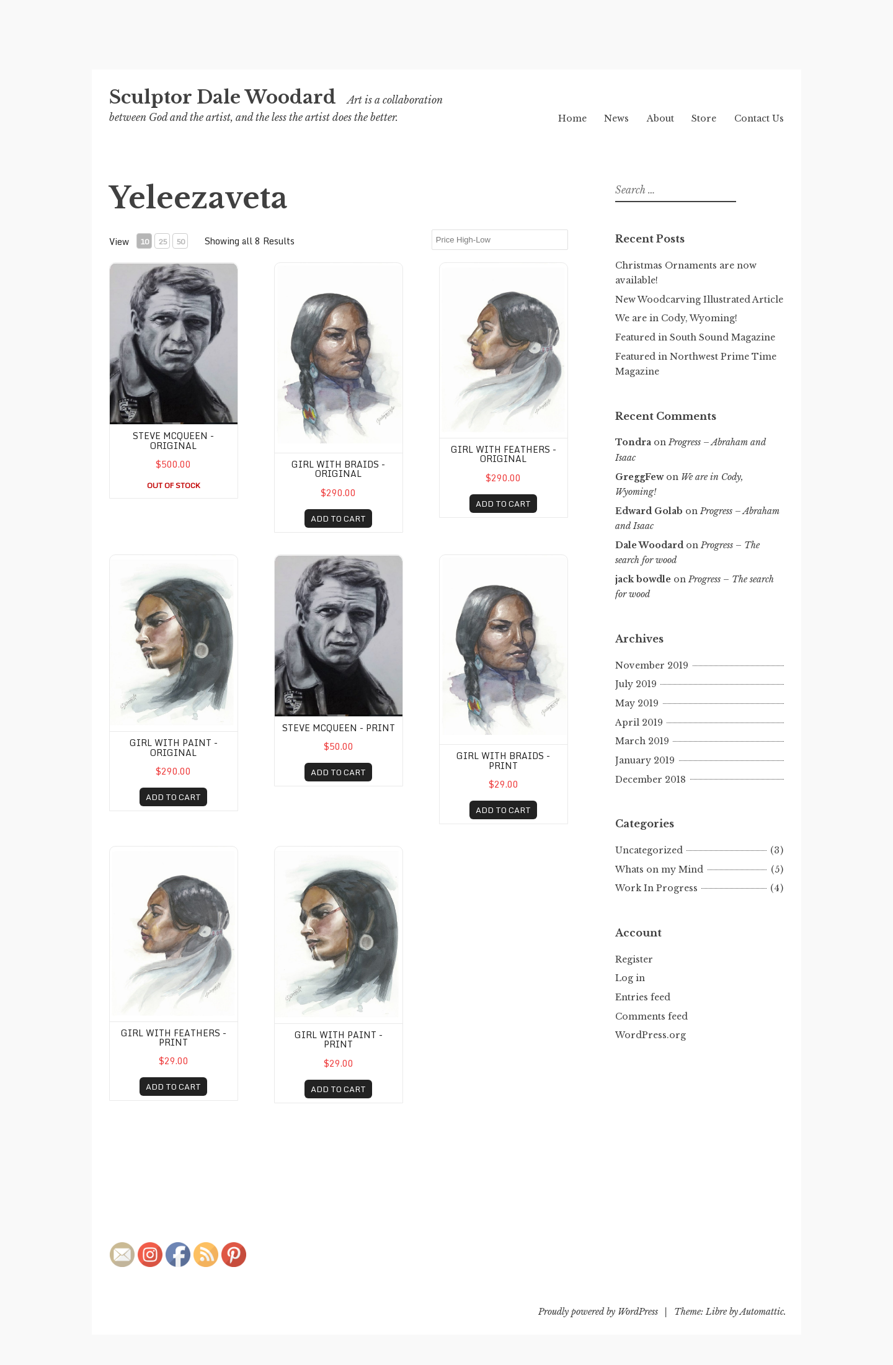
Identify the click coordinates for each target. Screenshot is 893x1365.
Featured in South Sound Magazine (695, 337)
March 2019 (642, 741)
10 (144, 241)
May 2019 (637, 703)
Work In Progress (656, 888)
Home (572, 118)
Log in (630, 978)
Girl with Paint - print (339, 1039)
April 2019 (639, 722)
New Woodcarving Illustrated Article (699, 299)
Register (634, 959)
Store (703, 118)
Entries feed (642, 997)
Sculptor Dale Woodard (222, 97)
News (616, 118)
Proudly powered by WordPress (598, 1311)
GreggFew (639, 476)
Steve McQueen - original (173, 440)
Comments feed (651, 1016)
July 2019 (636, 684)
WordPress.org (650, 1035)
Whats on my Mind (659, 869)
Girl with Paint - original (174, 747)
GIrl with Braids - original (338, 469)
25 (162, 241)
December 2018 (650, 779)
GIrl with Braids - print (503, 760)
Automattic (762, 1311)
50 (180, 241)
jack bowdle (643, 579)
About (660, 118)
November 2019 (651, 665)
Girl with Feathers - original (503, 454)
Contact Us (759, 118)
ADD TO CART (338, 518)
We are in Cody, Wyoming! (676, 318)
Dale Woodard (649, 545)
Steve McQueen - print (338, 728)
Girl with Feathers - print (173, 1037)
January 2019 (645, 760)
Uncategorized (649, 850)
